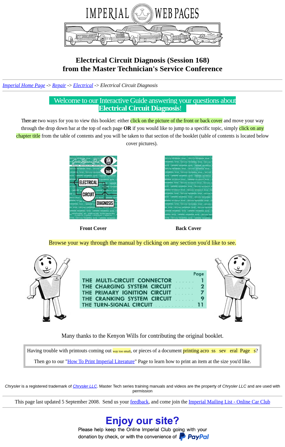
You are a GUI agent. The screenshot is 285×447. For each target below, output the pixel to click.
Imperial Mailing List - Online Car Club (229, 401)
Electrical (83, 85)
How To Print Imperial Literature (101, 361)
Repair (59, 85)
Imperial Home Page (24, 85)
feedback (139, 401)
